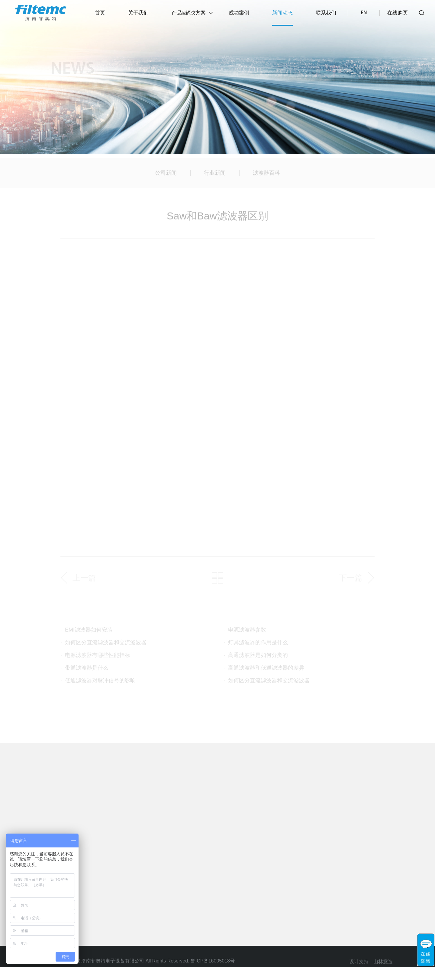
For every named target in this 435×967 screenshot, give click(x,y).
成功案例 (239, 13)
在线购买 (397, 13)
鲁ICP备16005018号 (213, 960)
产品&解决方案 (189, 13)
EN (364, 12)
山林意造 (383, 963)
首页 (100, 13)
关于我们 (138, 13)
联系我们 (326, 13)
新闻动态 (282, 13)
